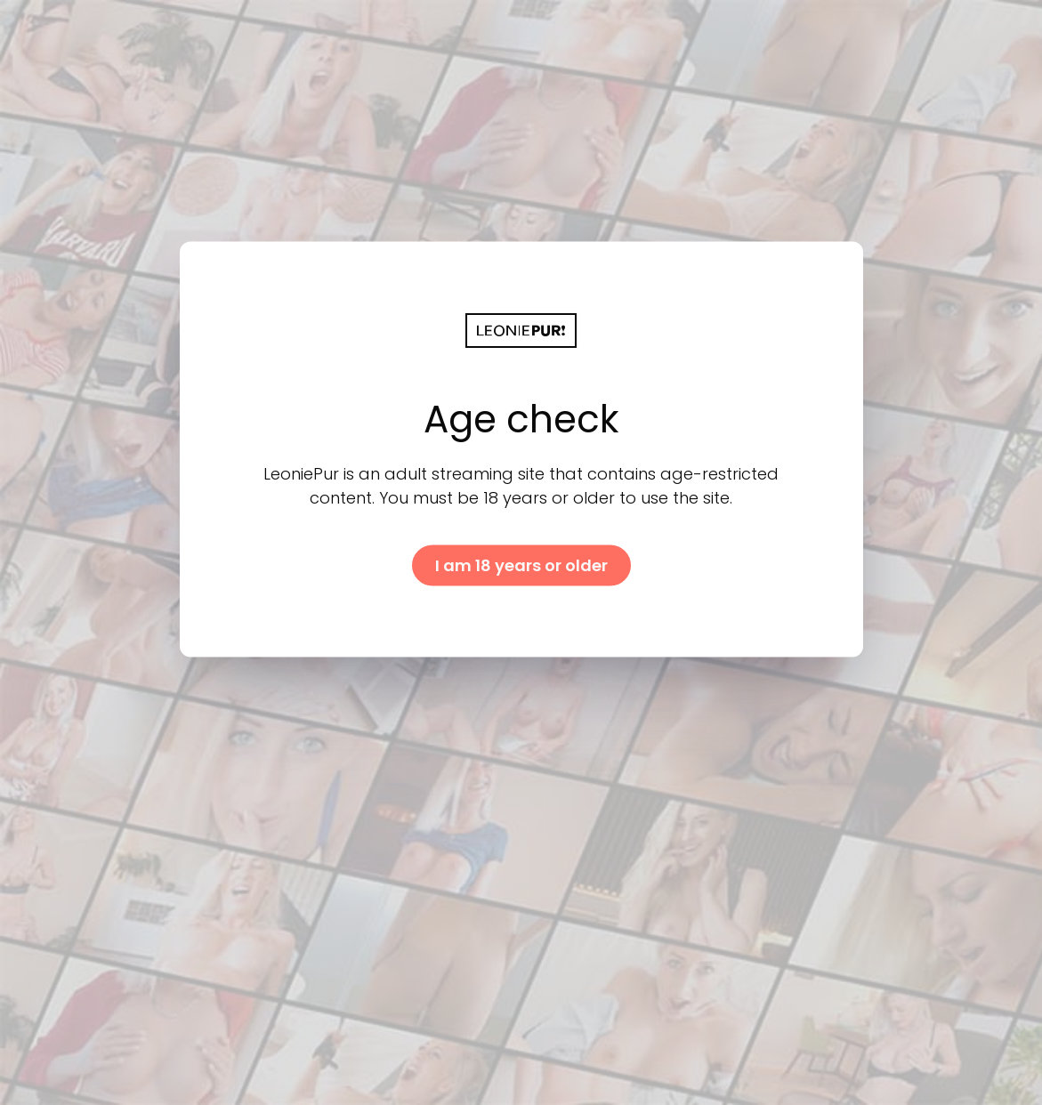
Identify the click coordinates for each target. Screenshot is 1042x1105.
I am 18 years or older (521, 564)
